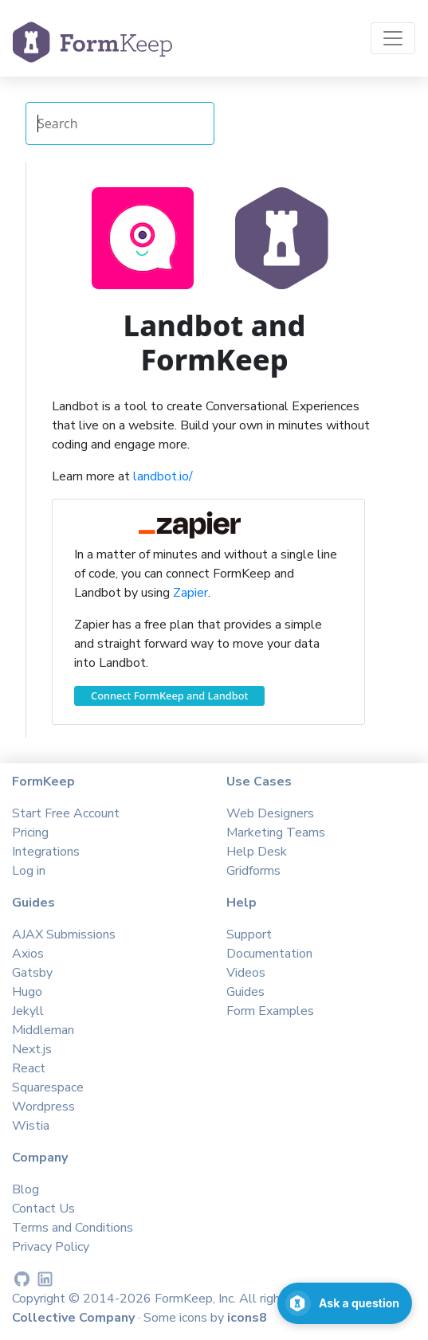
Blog (25, 1189)
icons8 (247, 1317)
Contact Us (43, 1208)
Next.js (32, 1049)
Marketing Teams (275, 832)
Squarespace (48, 1087)
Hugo (27, 992)
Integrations (46, 851)
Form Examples (270, 1011)
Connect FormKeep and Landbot (169, 695)
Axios (28, 953)
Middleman (43, 1030)
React (28, 1068)
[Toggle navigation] (393, 38)
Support (249, 934)
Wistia (30, 1125)
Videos (245, 972)
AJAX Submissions (64, 934)
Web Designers (270, 813)
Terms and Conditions (72, 1227)
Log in (28, 871)
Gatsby (32, 972)
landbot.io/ (163, 476)
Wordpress (43, 1106)
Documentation (269, 953)
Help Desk (256, 851)
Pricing (30, 832)
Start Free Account (66, 813)
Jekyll (28, 1011)
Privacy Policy (50, 1247)
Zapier (190, 592)
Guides (245, 992)
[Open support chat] (344, 1303)
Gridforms (253, 871)
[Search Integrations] (120, 123)
